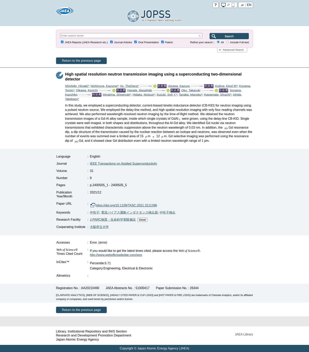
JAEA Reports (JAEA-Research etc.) (86, 42)
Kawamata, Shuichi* (217, 94)
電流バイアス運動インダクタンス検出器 (129, 212)
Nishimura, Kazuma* (104, 86)
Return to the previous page (81, 60)
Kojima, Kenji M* (226, 86)
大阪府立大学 (99, 227)
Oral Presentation (148, 42)
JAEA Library (244, 334)
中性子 (94, 212)
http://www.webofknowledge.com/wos (116, 255)
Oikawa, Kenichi (87, 90)
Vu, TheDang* (129, 86)
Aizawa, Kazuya (179, 86)
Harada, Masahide (139, 90)
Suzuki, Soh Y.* (166, 94)
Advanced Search (233, 49)
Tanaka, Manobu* (190, 94)
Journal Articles (123, 42)
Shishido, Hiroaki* (77, 86)
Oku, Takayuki (190, 90)
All (222, 42)
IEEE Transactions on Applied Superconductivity (123, 163)
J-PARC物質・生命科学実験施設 (113, 219)
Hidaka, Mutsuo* (144, 94)
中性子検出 (167, 212)
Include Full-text (239, 42)
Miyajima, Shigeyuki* (117, 94)
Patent (169, 42)
